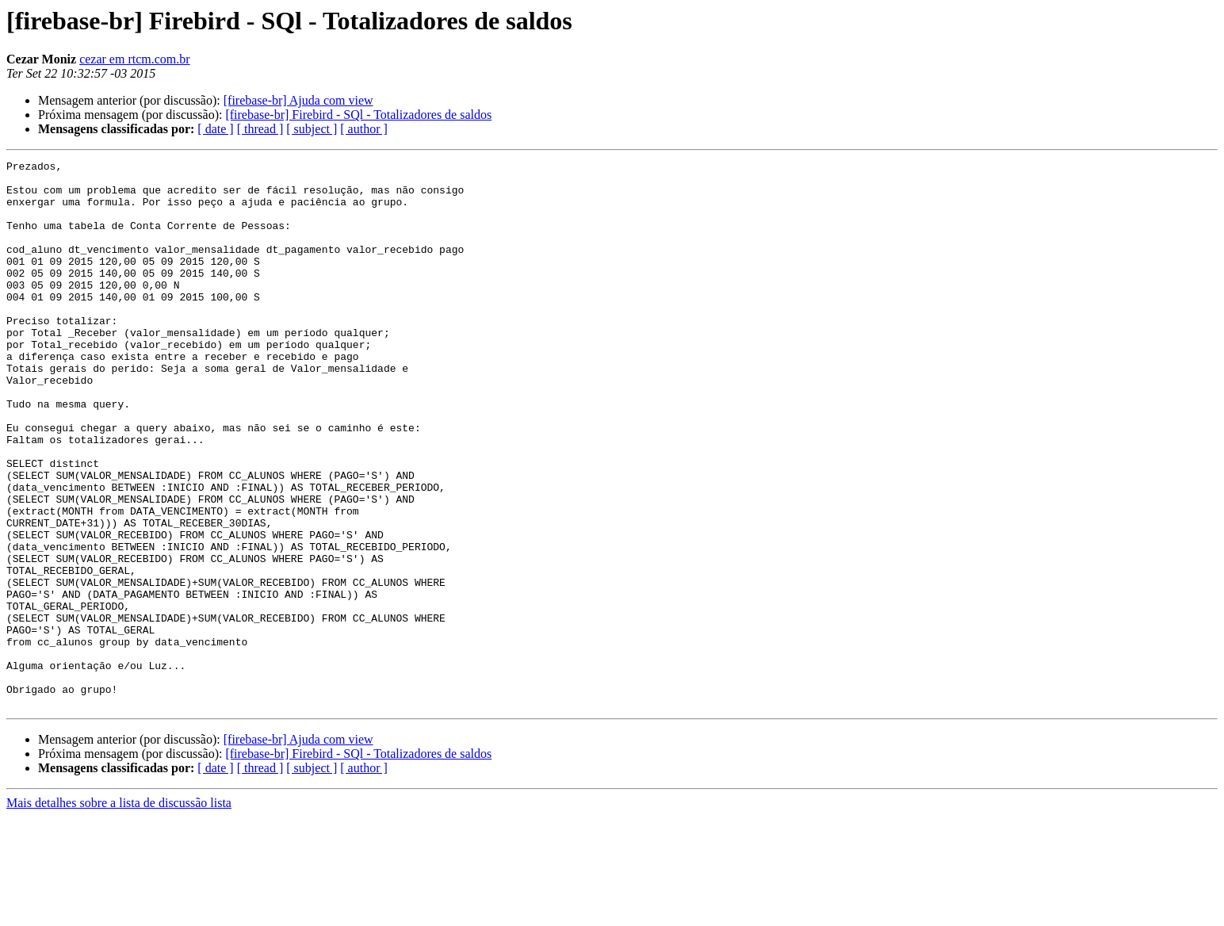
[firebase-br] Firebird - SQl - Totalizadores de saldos (358, 114)
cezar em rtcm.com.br (134, 59)
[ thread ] (260, 129)
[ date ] (215, 129)
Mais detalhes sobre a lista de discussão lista (118, 912)
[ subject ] (311, 129)
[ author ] (364, 129)
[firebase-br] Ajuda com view (298, 100)
